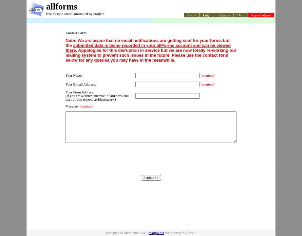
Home (191, 15)
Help (240, 15)
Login (207, 15)
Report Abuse (261, 15)
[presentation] (151, 165)
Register (224, 15)
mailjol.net (156, 233)
